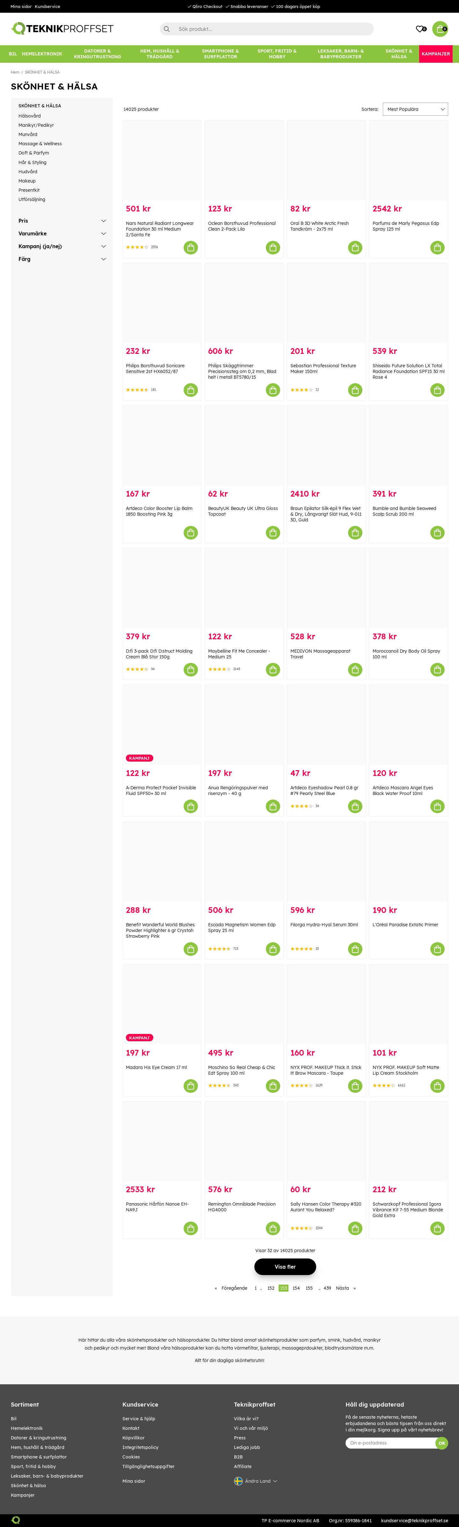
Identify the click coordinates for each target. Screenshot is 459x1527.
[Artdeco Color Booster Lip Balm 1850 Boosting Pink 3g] (162, 445)
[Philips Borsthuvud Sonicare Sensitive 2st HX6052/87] (162, 303)
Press (240, 1438)
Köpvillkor (133, 1438)
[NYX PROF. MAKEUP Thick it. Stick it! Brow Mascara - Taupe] (326, 1004)
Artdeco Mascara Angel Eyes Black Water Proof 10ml (403, 790)
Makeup (27, 181)
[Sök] (267, 29)
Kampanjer (23, 1495)
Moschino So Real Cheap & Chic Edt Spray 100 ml (241, 1070)
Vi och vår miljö (251, 1428)
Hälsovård (29, 116)
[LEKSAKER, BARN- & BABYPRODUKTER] (340, 54)
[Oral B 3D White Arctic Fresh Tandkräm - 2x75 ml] (326, 160)
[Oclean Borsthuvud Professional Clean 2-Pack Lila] (244, 160)
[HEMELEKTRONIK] (42, 54)
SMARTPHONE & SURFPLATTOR (39, 1457)
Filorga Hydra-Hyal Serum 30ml (324, 925)
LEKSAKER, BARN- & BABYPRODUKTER (47, 1476)
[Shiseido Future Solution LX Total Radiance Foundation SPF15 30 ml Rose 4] (408, 303)
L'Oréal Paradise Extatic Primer (405, 925)
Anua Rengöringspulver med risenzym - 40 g (238, 790)
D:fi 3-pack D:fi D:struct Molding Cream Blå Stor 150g (159, 654)
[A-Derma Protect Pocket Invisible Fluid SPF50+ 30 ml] (162, 725)
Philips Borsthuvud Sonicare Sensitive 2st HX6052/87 (155, 368)
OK (442, 1443)
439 (327, 1288)
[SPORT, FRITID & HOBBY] (277, 54)
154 (296, 1288)
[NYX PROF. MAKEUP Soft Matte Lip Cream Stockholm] (408, 1004)
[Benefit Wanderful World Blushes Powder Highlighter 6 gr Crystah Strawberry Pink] (162, 862)
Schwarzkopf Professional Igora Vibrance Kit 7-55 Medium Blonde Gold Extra (408, 1209)
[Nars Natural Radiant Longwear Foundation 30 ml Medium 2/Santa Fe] (162, 160)
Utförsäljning (31, 199)
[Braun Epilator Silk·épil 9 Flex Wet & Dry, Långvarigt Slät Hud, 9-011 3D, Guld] (326, 445)
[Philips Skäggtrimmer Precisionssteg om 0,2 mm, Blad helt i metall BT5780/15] (244, 303)
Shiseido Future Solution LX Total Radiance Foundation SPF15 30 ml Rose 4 (409, 371)
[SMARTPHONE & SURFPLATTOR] (220, 54)
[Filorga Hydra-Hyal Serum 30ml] (326, 862)
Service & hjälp (138, 1419)
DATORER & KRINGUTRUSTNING (38, 1438)
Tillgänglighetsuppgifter (148, 1466)
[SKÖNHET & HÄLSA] (399, 54)
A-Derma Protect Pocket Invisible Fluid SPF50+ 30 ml (161, 790)
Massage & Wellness (40, 144)
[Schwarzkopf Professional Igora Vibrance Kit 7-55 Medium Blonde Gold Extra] (408, 1141)
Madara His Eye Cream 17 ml (156, 1067)
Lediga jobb (247, 1447)
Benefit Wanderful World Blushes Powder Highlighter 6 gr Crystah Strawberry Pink (160, 930)
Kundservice (47, 6)
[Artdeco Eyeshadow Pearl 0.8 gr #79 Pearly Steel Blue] (326, 725)
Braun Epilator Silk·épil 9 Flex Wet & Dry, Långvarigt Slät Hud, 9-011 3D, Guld (325, 514)
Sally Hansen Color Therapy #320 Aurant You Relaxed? (325, 1207)
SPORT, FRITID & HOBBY (33, 1466)
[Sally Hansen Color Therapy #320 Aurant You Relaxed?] (326, 1141)
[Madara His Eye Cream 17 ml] (162, 1004)
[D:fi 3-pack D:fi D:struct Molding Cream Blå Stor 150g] (162, 588)
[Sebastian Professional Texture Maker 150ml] (326, 303)
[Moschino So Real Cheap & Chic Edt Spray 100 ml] (244, 1004)
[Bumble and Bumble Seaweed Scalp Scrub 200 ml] (408, 445)
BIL (14, 1419)
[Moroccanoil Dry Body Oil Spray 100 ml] (408, 588)
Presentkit (29, 190)
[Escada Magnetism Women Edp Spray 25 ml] (244, 862)
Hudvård (27, 172)
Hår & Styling (32, 162)
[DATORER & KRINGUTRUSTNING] (97, 54)
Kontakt (130, 1428)
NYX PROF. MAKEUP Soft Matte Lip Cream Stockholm (406, 1070)
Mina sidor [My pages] (133, 1481)
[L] (408, 862)
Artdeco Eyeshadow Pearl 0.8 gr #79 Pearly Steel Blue (324, 790)
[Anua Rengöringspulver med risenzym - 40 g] (244, 725)
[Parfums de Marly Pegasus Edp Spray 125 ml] (408, 160)
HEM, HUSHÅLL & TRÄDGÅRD (37, 1447)
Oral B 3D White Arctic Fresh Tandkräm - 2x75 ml (319, 226)
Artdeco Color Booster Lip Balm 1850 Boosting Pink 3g (159, 511)
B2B (238, 1457)
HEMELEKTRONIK (27, 1428)
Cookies (131, 1457)
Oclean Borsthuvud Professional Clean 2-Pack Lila (242, 226)
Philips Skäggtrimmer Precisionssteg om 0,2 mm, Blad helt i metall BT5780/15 (242, 371)
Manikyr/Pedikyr (36, 125)
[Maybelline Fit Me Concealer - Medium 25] (244, 588)
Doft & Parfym (33, 153)
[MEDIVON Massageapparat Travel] (326, 588)
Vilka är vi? (246, 1419)
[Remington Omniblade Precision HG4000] (244, 1141)
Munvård (27, 134)
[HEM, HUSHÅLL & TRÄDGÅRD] (159, 54)
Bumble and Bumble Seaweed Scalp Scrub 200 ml (404, 511)
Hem (15, 72)
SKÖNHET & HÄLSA (42, 72)
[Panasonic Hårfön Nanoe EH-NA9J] (162, 1141)
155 (309, 1288)
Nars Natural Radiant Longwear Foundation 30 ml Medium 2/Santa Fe (160, 229)
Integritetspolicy (140, 1447)
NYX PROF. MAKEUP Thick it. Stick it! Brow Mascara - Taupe (325, 1070)
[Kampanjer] (436, 54)
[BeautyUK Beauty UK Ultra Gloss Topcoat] (244, 445)
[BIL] (12, 54)
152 (270, 1288)
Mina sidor (21, 6)
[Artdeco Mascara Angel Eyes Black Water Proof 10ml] (408, 725)
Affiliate (242, 1466)
